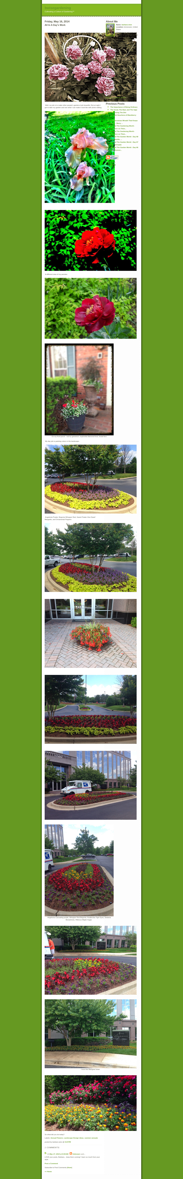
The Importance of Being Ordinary (123, 107)
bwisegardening (58, 8)
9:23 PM (68, 1142)
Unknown (76, 1154)
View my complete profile (116, 97)
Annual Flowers (57, 1138)
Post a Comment (51, 1163)
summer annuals (91, 1138)
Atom (69, 1167)
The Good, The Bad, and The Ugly (123, 110)
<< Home (48, 1171)
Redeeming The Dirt (118, 112)
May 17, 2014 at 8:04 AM (59, 1154)
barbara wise (127, 25)
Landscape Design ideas (73, 1138)
